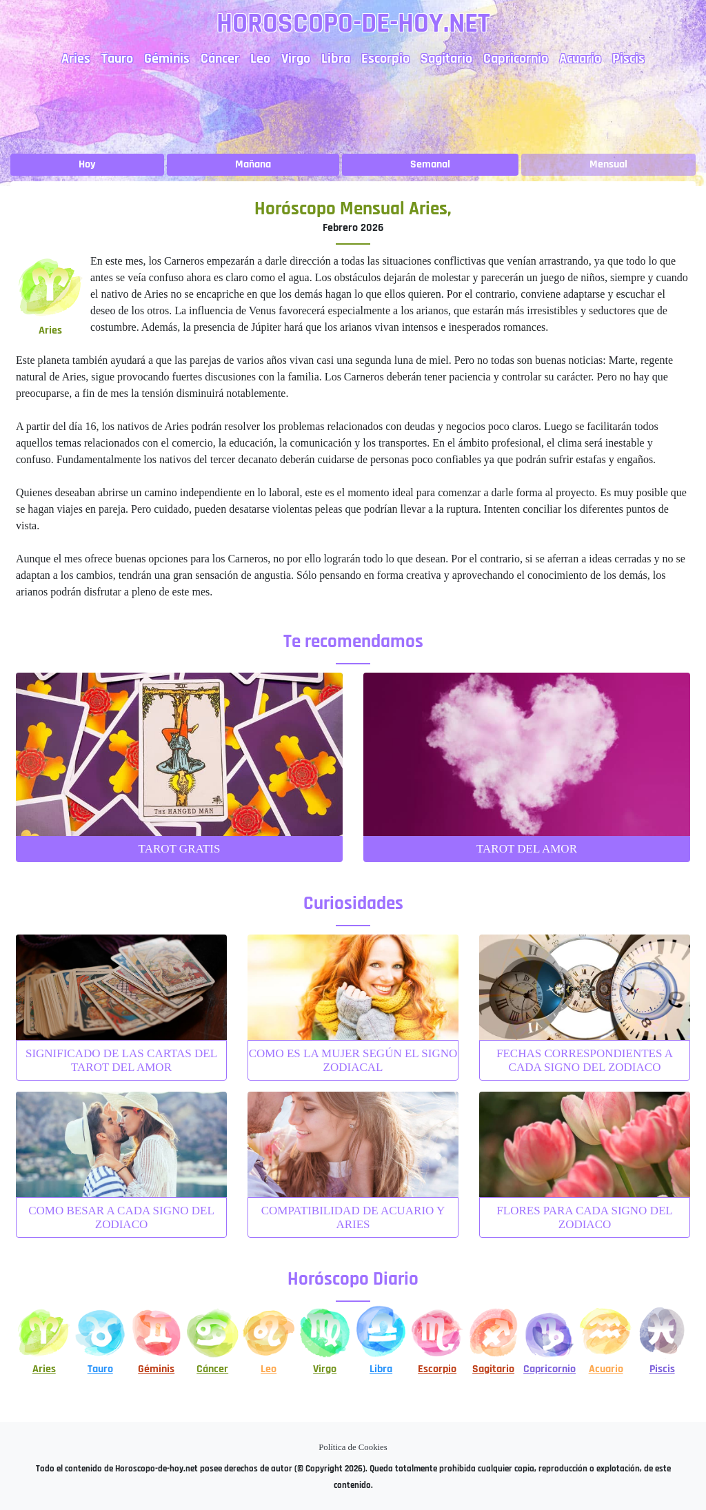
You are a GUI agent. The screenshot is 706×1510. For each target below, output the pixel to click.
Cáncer (220, 59)
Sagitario (446, 59)
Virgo (295, 59)
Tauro (117, 59)
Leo (260, 59)
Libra (335, 59)
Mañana (253, 164)
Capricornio (515, 59)
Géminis (167, 59)
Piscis (628, 59)
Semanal (430, 164)
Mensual (608, 164)
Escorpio (385, 59)
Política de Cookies (353, 1447)
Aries (75, 59)
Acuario (580, 59)
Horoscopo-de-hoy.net (353, 23)
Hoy (87, 164)
